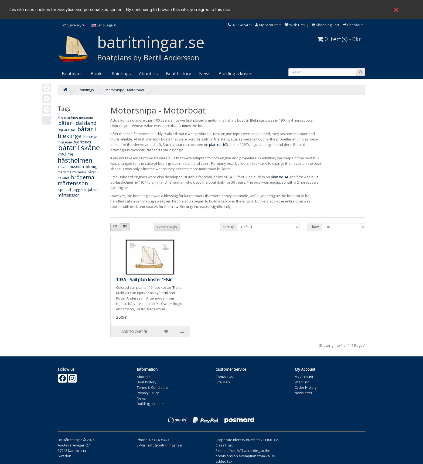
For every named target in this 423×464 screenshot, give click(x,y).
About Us (148, 74)
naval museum (71, 166)
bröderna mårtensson (76, 180)
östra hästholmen (75, 157)
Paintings (121, 74)
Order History (306, 387)
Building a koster (236, 74)
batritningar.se (150, 42)
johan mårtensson (78, 192)
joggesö (79, 189)
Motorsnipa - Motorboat (124, 89)
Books (97, 74)
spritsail (64, 189)
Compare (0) (167, 227)
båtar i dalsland (77, 122)
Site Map (223, 382)
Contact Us (224, 376)
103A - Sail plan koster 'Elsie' (144, 280)
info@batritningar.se (165, 445)
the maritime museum (75, 117)
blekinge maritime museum (78, 169)
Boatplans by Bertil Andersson (148, 58)
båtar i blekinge (77, 132)
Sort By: (228, 227)
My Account (304, 376)
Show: (315, 227)
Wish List (302, 382)
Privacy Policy (148, 392)
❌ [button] (396, 10)
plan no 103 (218, 144)
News (204, 74)
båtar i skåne (79, 147)
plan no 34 (279, 176)
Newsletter (303, 392)
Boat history (178, 74)
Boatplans (72, 74)
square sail (67, 130)
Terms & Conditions (153, 387)
